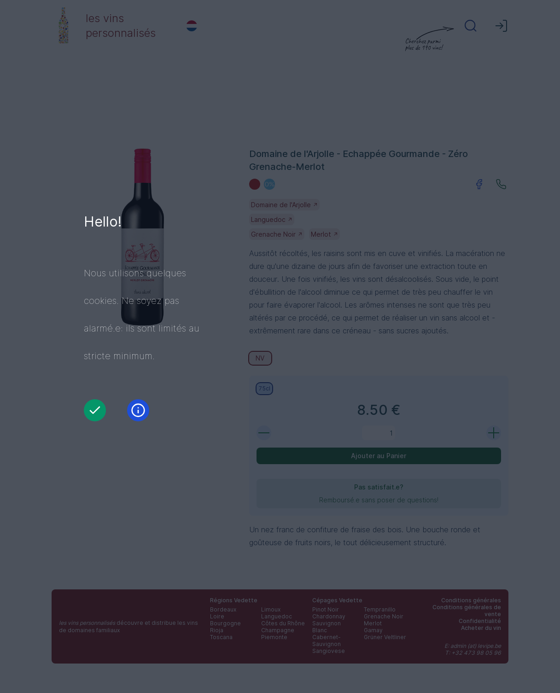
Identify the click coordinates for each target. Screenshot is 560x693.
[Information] (138, 410)
